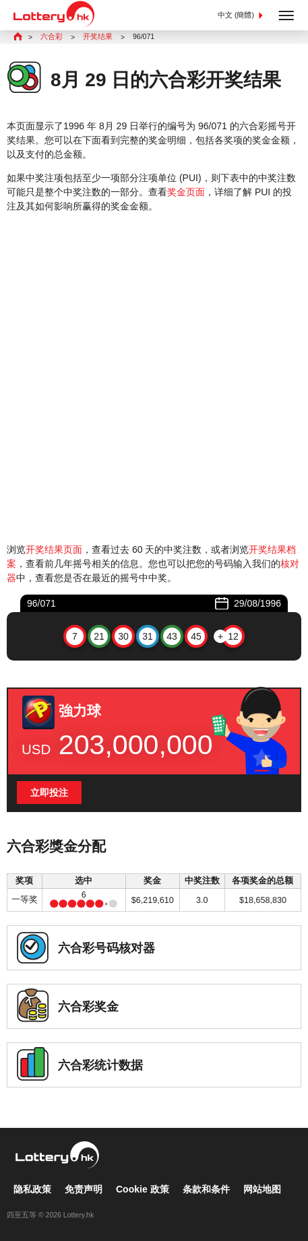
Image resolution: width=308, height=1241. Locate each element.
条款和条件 (206, 1189)
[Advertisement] (154, 378)
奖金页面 (186, 192)
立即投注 (49, 792)
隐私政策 (32, 1189)
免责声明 (83, 1189)
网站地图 (262, 1189)
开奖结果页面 (54, 549)
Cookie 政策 (142, 1189)
